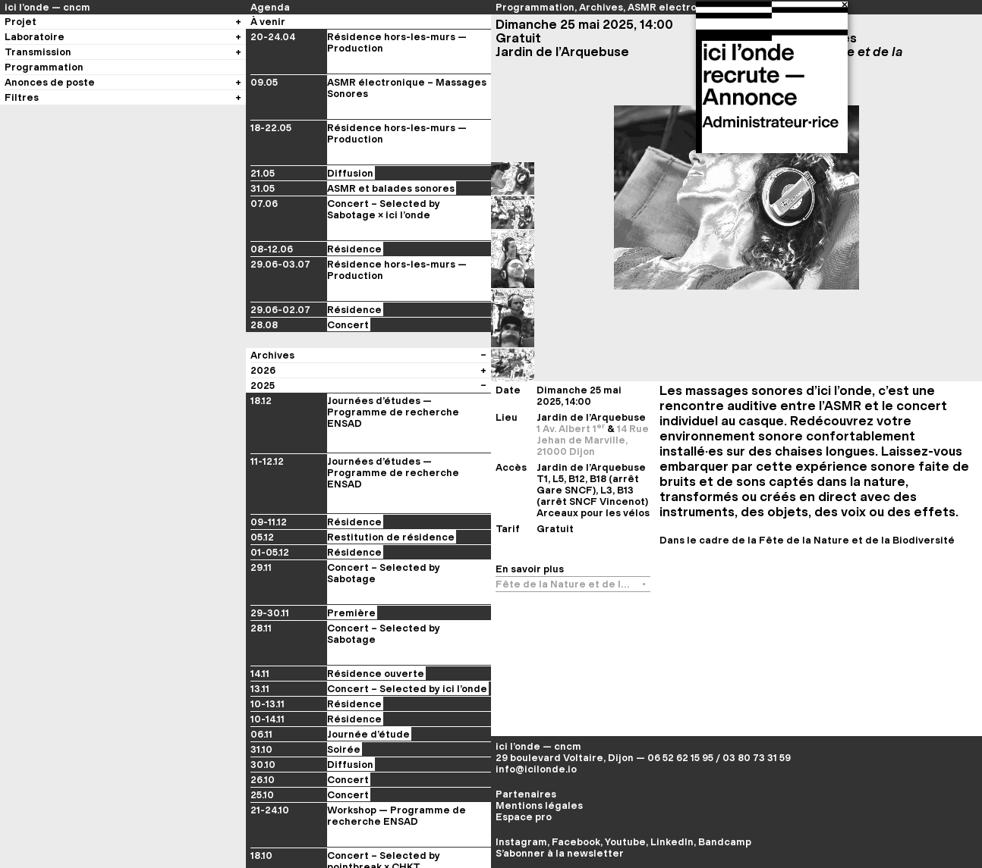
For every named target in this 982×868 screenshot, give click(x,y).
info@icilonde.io (536, 769)
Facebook (576, 842)
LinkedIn (672, 842)
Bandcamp (724, 842)
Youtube (625, 842)
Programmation (535, 7)
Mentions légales (539, 805)
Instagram (521, 842)
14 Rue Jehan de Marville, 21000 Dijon (593, 440)
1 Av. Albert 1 (572, 428)
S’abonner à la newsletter (560, 853)
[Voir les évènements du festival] (483, 800)
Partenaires (526, 794)
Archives (601, 7)
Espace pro (524, 817)
